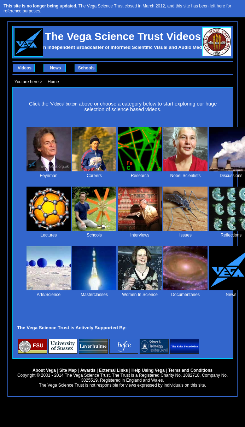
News (55, 68)
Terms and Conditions (190, 370)
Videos (24, 68)
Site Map (68, 370)
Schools (86, 68)
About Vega (44, 370)
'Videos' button (63, 104)
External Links (113, 370)
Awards (87, 370)
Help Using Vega (148, 370)
